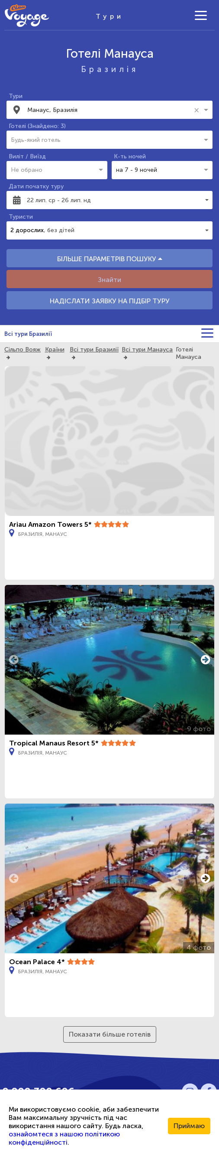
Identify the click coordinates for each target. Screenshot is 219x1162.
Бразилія (109, 69)
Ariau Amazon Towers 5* (50, 524)
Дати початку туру (36, 186)
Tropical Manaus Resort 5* (54, 743)
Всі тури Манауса (147, 349)
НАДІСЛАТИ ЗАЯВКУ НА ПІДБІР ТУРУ (110, 301)
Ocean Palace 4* (37, 962)
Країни (54, 349)
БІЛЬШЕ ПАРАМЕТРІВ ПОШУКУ (109, 259)
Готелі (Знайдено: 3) (37, 126)
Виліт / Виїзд (27, 156)
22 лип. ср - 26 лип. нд (59, 200)
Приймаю (189, 1126)
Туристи (21, 216)
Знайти (109, 280)
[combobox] (109, 110)
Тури (16, 96)
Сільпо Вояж (22, 349)
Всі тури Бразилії (28, 334)
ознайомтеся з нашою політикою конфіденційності (64, 1138)
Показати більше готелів (110, 1034)
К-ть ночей (130, 156)
